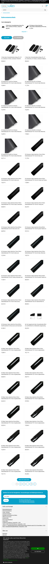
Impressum (5, 533)
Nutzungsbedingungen (7, 509)
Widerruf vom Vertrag (7, 516)
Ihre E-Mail (6, 496)
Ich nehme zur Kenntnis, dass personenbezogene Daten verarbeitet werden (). (27, 501)
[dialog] (24, 550)
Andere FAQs (5, 521)
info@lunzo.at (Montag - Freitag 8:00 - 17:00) (12, 522)
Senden (6, 500)
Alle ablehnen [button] (38, 551)
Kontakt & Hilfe (5, 518)
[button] (16, 560)
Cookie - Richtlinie (6, 512)
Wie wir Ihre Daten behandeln (28, 502)
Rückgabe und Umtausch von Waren (10, 515)
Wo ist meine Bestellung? (8, 519)
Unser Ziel (5, 534)
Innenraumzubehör (6, 12)
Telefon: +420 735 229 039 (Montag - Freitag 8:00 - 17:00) (14, 524)
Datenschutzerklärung (7, 510)
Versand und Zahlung (7, 513)
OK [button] (37, 548)
